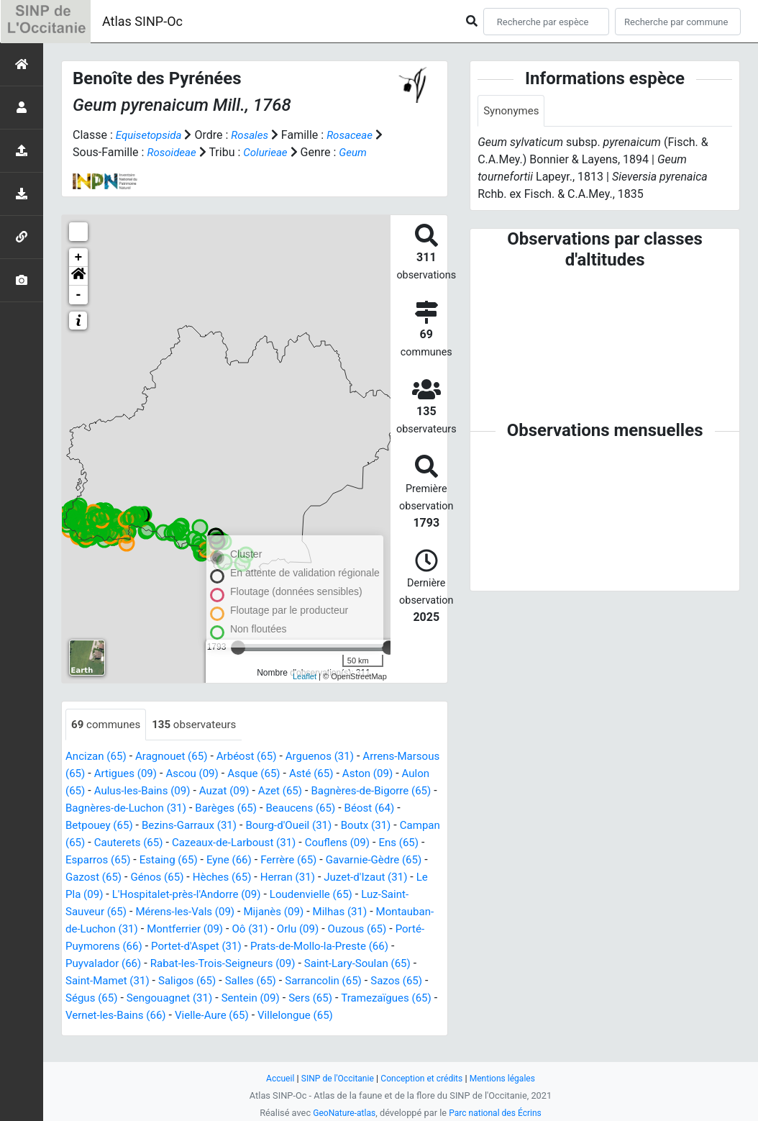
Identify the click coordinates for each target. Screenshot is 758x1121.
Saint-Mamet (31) (315, 982)
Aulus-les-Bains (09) (208, 792)
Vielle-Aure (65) (104, 1033)
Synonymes (512, 111)
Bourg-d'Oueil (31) (364, 826)
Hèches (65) (371, 878)
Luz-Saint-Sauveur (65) (249, 913)
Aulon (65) (121, 792)
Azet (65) (354, 792)
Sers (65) (165, 1016)
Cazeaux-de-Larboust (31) (351, 843)
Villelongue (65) (193, 1033)
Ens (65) (164, 861)
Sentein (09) (102, 1016)
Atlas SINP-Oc (142, 21)
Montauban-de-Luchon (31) (274, 930)
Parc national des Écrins (497, 1112)
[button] (78, 276)
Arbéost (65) (256, 757)
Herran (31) (94, 895)
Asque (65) (312, 774)
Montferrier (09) (393, 930)
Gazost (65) (236, 878)
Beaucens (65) (399, 809)
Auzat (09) (294, 792)
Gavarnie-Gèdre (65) (146, 878)
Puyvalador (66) (291, 964)
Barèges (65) (320, 809)
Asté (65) (372, 774)
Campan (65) (160, 843)
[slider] (389, 647)
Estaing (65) (303, 861)
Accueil (273, 1078)
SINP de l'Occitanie (333, 1078)
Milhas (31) (167, 930)
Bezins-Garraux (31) (258, 826)
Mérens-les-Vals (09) (368, 913)
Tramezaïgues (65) (245, 1016)
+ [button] (79, 257)
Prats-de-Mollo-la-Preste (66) (168, 964)
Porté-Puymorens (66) (293, 947)
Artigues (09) (176, 774)
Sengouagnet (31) (393, 999)
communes (108, 725)
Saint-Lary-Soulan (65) (205, 982)
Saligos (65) (399, 982)
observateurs (200, 725)
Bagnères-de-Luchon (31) (214, 809)
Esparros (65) (229, 861)
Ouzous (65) (197, 947)
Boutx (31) (92, 843)
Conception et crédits (422, 1078)
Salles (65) (92, 999)
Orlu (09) (135, 947)
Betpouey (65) (163, 826)
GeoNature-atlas (341, 1112)
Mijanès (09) (97, 930)
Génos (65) (303, 878)
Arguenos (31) (334, 757)
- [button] (79, 295)
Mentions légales (508, 1078)
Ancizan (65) (97, 757)
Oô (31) (84, 947)
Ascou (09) (247, 774)
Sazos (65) (246, 999)
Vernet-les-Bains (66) (356, 1016)
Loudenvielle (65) (139, 913)
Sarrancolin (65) (169, 999)
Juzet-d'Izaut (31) (176, 895)
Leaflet (304, 676)
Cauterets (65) (239, 843)
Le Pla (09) (258, 895)
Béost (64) (92, 826)
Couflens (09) (99, 861)
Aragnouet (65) (177, 757)
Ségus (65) (311, 999)
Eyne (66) (368, 861)
